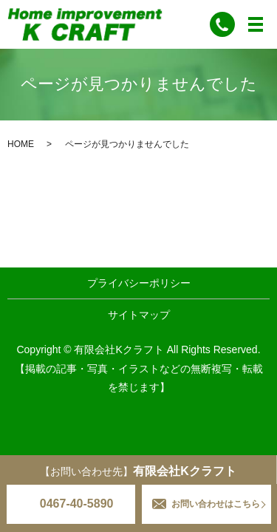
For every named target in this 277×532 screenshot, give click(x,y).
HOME (20, 144)
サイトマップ (139, 315)
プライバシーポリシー (139, 283)
